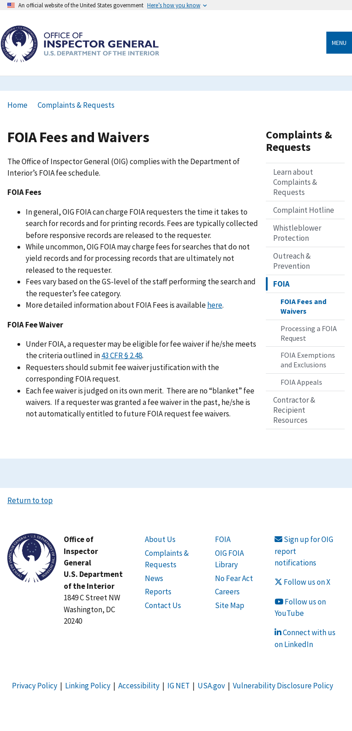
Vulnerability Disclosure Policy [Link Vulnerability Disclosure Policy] (283, 686)
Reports (158, 592)
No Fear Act (234, 578)
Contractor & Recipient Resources (294, 410)
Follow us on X (302, 582)
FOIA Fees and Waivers (303, 306)
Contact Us (163, 605)
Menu (339, 43)
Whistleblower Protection (297, 233)
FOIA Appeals (301, 382)
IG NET (178, 686)
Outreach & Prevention (292, 261)
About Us (160, 539)
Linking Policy (87, 686)
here (214, 305)
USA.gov (211, 686)
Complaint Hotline (303, 210)
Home (17, 105)
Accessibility (139, 686)
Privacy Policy (34, 686)
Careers (227, 592)
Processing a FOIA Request (308, 333)
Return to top (30, 500)
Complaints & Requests (76, 105)
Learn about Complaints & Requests (295, 182)
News (154, 578)
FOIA (281, 284)
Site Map (229, 605)
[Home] (80, 57)
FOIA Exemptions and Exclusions (307, 359)
